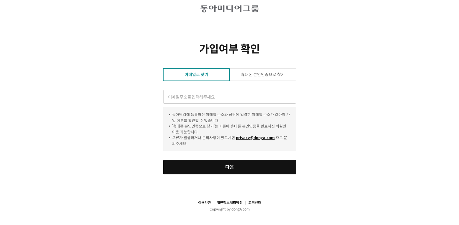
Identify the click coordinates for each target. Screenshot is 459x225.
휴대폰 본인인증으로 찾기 (263, 74)
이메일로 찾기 (196, 74)
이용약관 (204, 202)
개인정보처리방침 (230, 202)
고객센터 (254, 202)
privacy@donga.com (255, 137)
